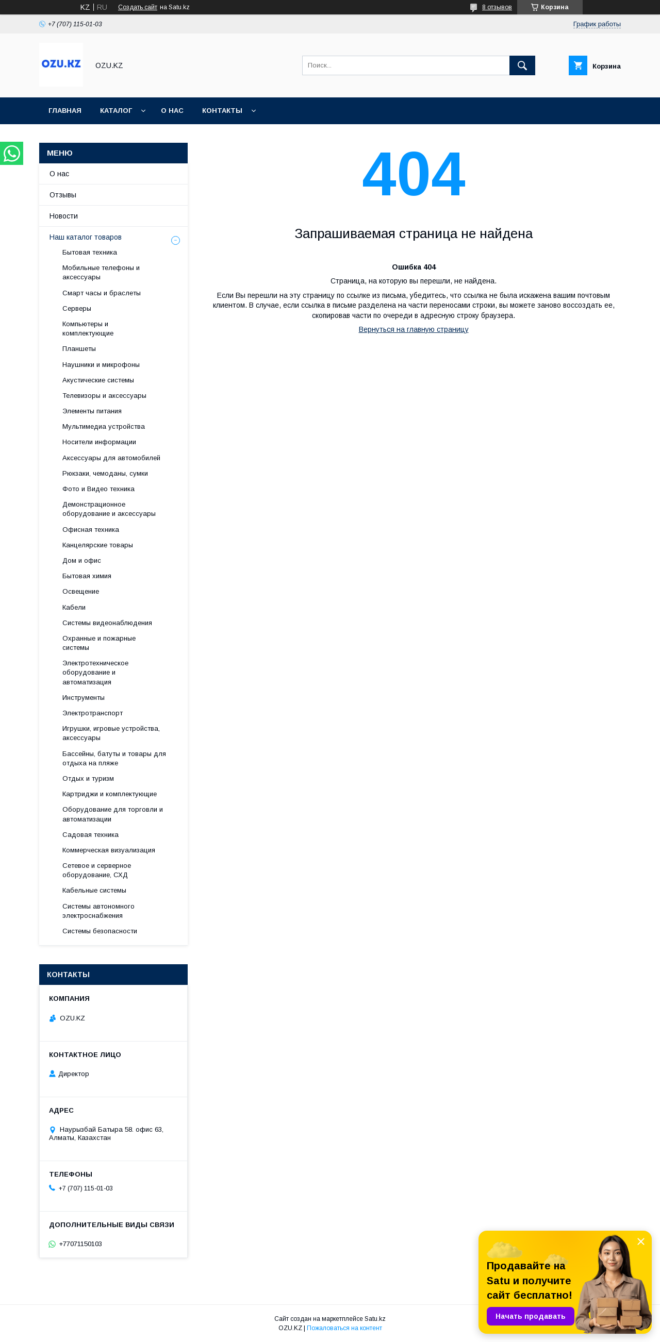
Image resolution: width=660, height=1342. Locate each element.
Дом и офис (81, 560)
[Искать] (522, 65)
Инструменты (83, 697)
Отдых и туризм (88, 778)
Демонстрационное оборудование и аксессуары (109, 508)
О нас (172, 110)
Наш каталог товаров (86, 237)
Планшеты (79, 349)
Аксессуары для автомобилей (111, 458)
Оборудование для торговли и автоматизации (112, 814)
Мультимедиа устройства (103, 426)
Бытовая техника (89, 252)
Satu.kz (375, 1318)
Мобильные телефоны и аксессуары (101, 272)
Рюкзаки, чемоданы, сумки (105, 473)
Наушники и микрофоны (101, 364)
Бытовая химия (86, 576)
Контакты (222, 110)
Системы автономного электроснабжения (98, 910)
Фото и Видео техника (98, 489)
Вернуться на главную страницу (414, 329)
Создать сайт (137, 7)
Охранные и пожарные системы (99, 642)
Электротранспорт (92, 713)
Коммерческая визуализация (108, 850)
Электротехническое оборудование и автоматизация (95, 672)
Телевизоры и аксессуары (104, 395)
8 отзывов (497, 7)
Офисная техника (90, 529)
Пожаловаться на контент (344, 1328)
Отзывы (63, 195)
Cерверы (76, 308)
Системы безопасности (99, 931)
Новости (64, 216)
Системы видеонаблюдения (107, 623)
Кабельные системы (94, 890)
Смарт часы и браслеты (101, 293)
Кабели (74, 607)
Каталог (116, 110)
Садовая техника (90, 834)
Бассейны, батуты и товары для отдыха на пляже (114, 758)
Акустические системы (98, 380)
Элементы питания (92, 411)
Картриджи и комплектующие (109, 794)
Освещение (80, 591)
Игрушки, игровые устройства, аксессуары (111, 733)
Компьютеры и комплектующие (87, 328)
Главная (64, 110)
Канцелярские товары (97, 545)
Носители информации (99, 442)
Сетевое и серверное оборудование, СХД (96, 870)
